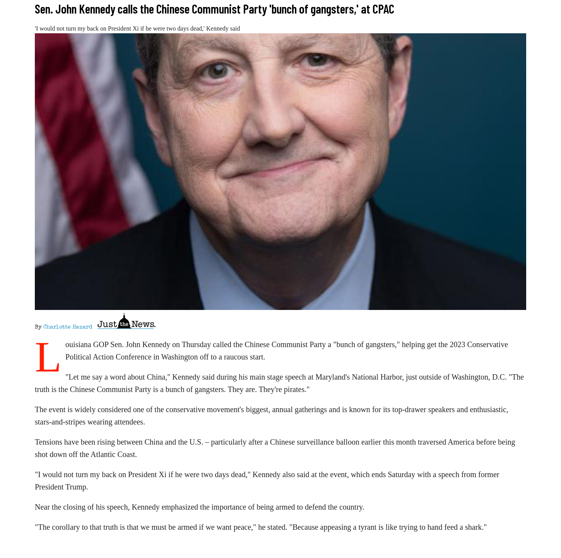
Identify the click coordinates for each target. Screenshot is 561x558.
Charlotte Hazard (67, 327)
